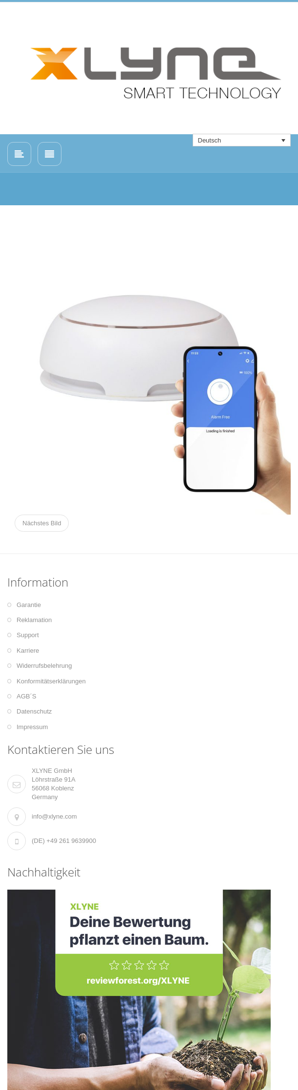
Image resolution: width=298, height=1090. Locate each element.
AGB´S (26, 696)
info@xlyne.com (54, 816)
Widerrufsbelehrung (44, 665)
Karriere (28, 650)
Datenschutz (34, 711)
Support (28, 635)
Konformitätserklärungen (51, 681)
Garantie (29, 604)
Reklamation (34, 620)
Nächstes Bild (41, 523)
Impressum (32, 727)
